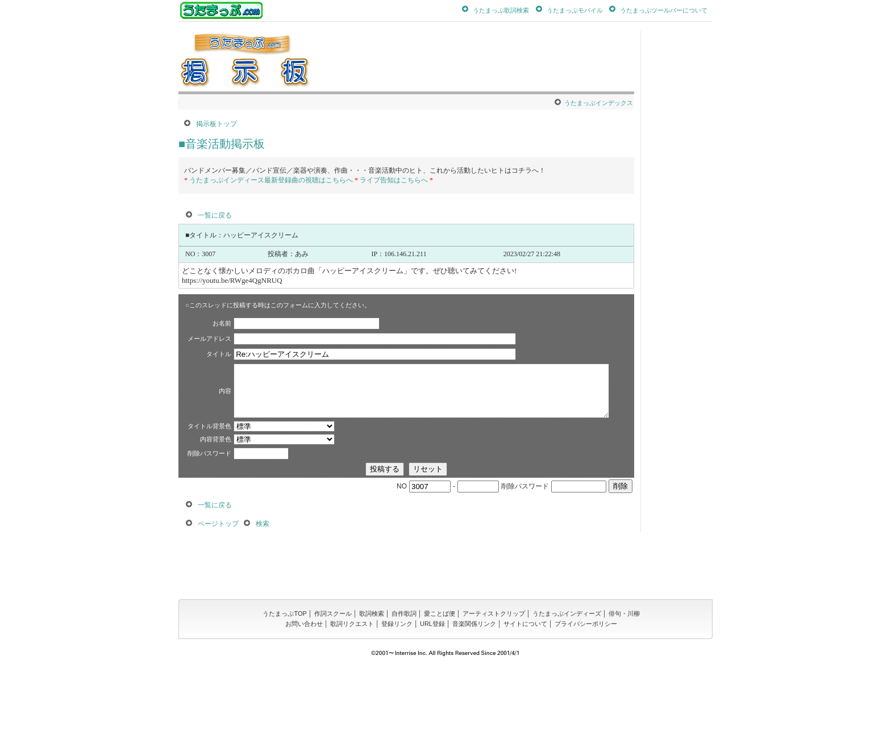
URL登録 (432, 689)
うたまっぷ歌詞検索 (501, 9)
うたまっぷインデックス (598, 102)
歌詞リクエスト (352, 689)
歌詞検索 (371, 679)
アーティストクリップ (494, 679)
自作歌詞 (404, 679)
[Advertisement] (536, 61)
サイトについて (525, 689)
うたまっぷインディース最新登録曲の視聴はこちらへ (271, 180)
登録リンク (397, 689)
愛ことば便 (439, 679)
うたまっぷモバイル (575, 9)
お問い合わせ (304, 689)
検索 (262, 590)
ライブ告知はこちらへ (394, 180)
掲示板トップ (216, 124)
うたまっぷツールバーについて (663, 9)
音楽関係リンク (474, 689)
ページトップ (218, 590)
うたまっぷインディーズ (566, 679)
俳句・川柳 (624, 679)
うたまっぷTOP (284, 679)
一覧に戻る (215, 215)
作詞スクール (333, 679)
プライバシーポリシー (586, 689)
